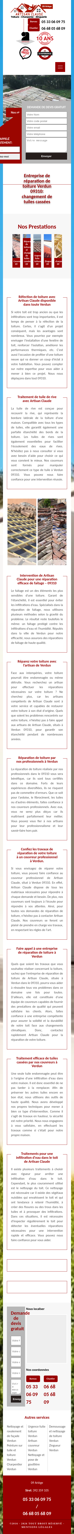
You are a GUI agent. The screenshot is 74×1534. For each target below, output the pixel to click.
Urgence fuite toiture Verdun (36, 1431)
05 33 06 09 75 (53, 21)
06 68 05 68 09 (53, 28)
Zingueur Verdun (54, 1448)
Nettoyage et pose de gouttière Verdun (36, 1462)
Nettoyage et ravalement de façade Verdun (15, 1434)
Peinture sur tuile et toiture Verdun (14, 1452)
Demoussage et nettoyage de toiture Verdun (57, 1434)
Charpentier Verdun (14, 1466)
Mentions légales (37, 1527)
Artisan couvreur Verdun (33, 1445)
